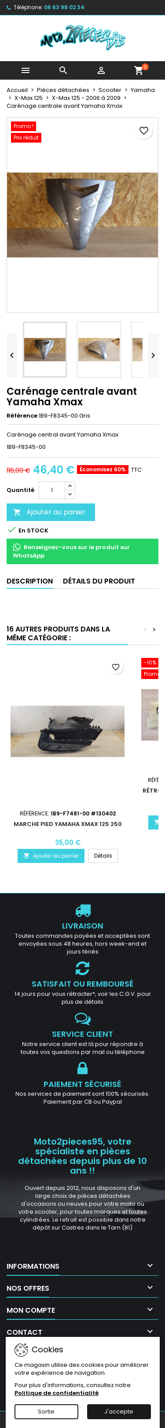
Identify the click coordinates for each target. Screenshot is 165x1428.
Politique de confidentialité (57, 1393)
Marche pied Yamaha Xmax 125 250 (68, 824)
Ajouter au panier (49, 512)
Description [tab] (30, 581)
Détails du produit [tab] (99, 581)
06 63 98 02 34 (64, 7)
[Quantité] (52, 490)
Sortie (46, 1411)
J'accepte (118, 1411)
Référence (22, 416)
